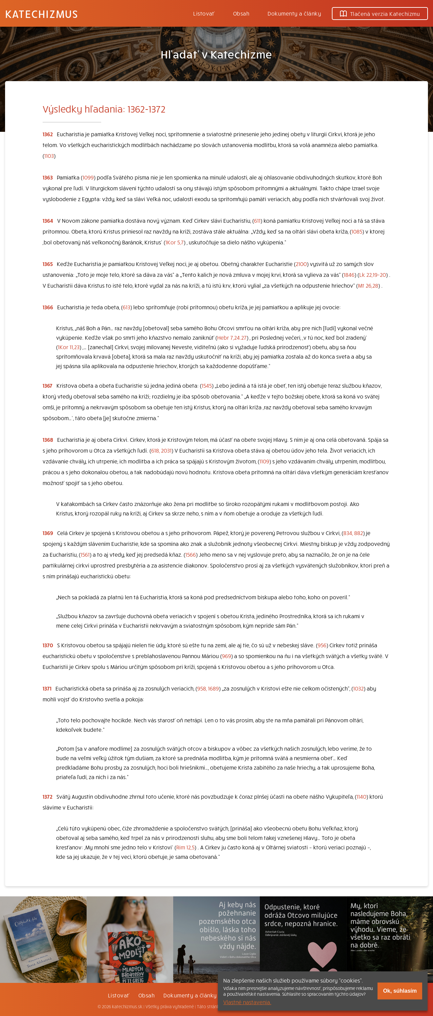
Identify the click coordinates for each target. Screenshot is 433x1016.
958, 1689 (208, 688)
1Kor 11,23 (68, 346)
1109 (264, 461)
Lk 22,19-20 (372, 274)
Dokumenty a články (294, 13)
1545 (207, 385)
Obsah (241, 13)
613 (126, 307)
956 (322, 645)
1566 (190, 554)
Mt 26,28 (368, 285)
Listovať (204, 13)
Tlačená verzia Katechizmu (380, 13)
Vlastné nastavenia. (247, 1001)
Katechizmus (41, 13)
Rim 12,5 (185, 847)
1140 (361, 796)
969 (226, 655)
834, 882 (353, 532)
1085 (356, 231)
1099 (88, 177)
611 (257, 220)
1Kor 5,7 (174, 242)
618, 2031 (161, 450)
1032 (358, 688)
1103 (49, 155)
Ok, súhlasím (400, 991)
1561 (85, 554)
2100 (301, 263)
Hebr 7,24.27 (232, 337)
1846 (349, 274)
